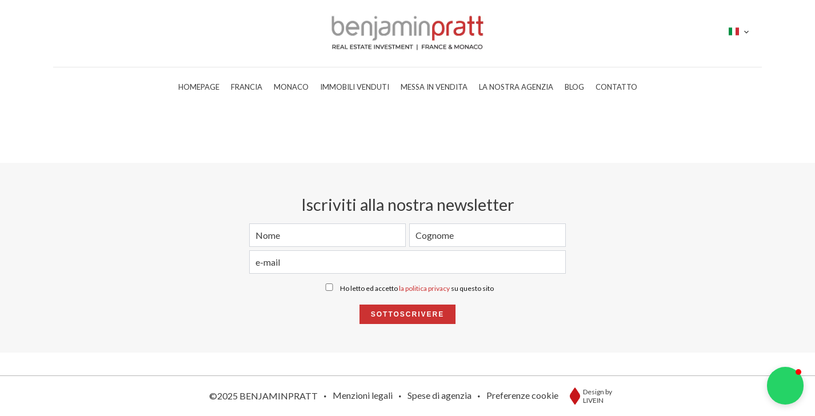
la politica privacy (424, 288)
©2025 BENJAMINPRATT (263, 395)
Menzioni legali (363, 395)
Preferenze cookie (522, 395)
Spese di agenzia (440, 395)
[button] (785, 386)
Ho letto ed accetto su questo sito (417, 288)
